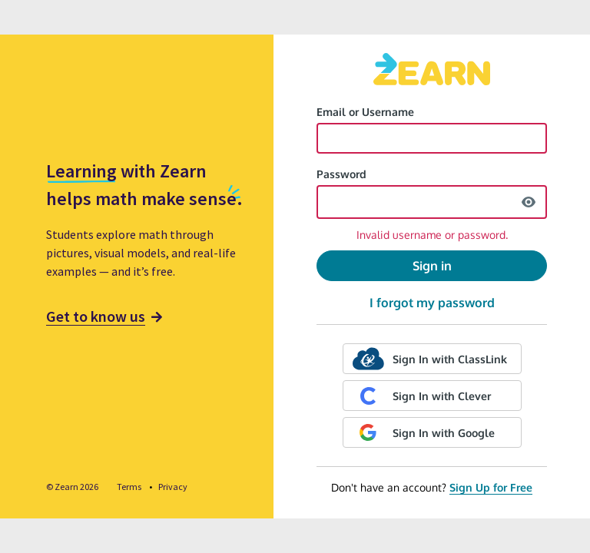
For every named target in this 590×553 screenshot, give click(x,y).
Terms (130, 486)
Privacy (172, 486)
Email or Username (365, 111)
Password (341, 173)
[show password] (528, 202)
